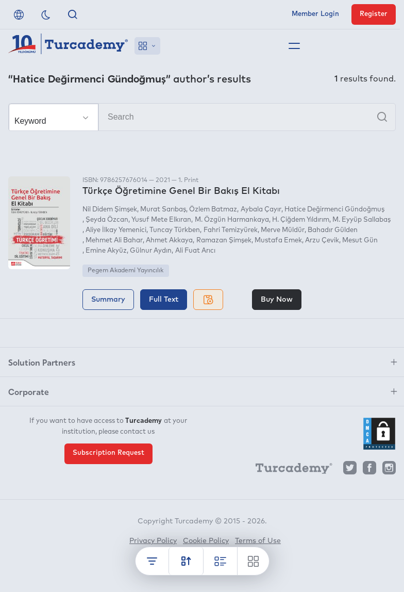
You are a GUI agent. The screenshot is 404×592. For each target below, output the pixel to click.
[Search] (202, 117)
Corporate (28, 391)
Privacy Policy (153, 541)
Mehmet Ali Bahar (114, 240)
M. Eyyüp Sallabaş (361, 220)
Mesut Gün (360, 240)
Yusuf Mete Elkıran (161, 220)
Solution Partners (41, 362)
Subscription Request (108, 453)
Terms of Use (258, 541)
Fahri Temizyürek (231, 230)
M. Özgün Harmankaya (232, 220)
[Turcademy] (289, 470)
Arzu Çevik (322, 240)
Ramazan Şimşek (223, 240)
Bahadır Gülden (333, 230)
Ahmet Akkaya (169, 240)
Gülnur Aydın (151, 251)
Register (374, 14)
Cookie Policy (206, 541)
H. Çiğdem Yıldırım (300, 220)
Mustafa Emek (278, 240)
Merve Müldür (283, 230)
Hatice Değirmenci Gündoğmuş (334, 209)
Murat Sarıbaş (163, 209)
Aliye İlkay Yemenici (116, 230)
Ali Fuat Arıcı (195, 251)
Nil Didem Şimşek (109, 209)
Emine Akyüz (106, 251)
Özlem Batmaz (213, 209)
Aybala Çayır (261, 209)
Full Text (163, 299)
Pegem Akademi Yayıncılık (125, 271)
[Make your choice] (53, 117)
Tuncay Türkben (174, 230)
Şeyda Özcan (107, 220)
